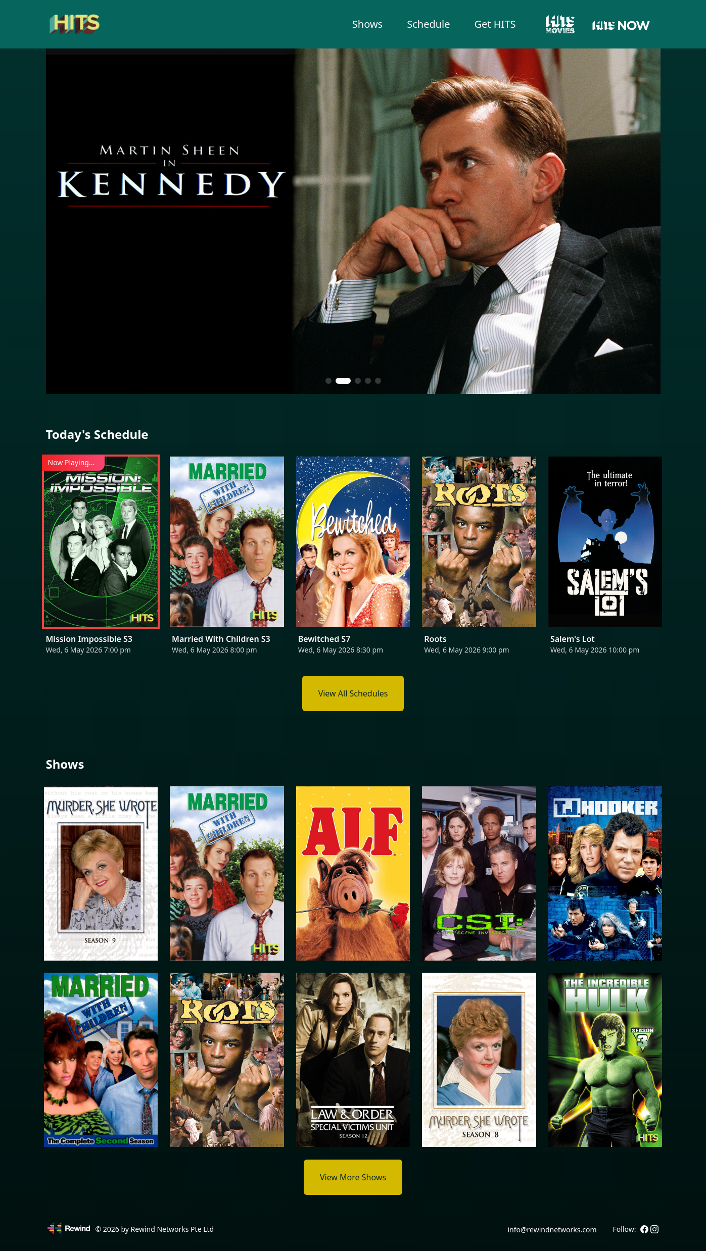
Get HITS (495, 24)
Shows (367, 24)
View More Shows (353, 1177)
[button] (333, 381)
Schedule (428, 24)
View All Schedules (353, 693)
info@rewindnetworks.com (551, 1229)
